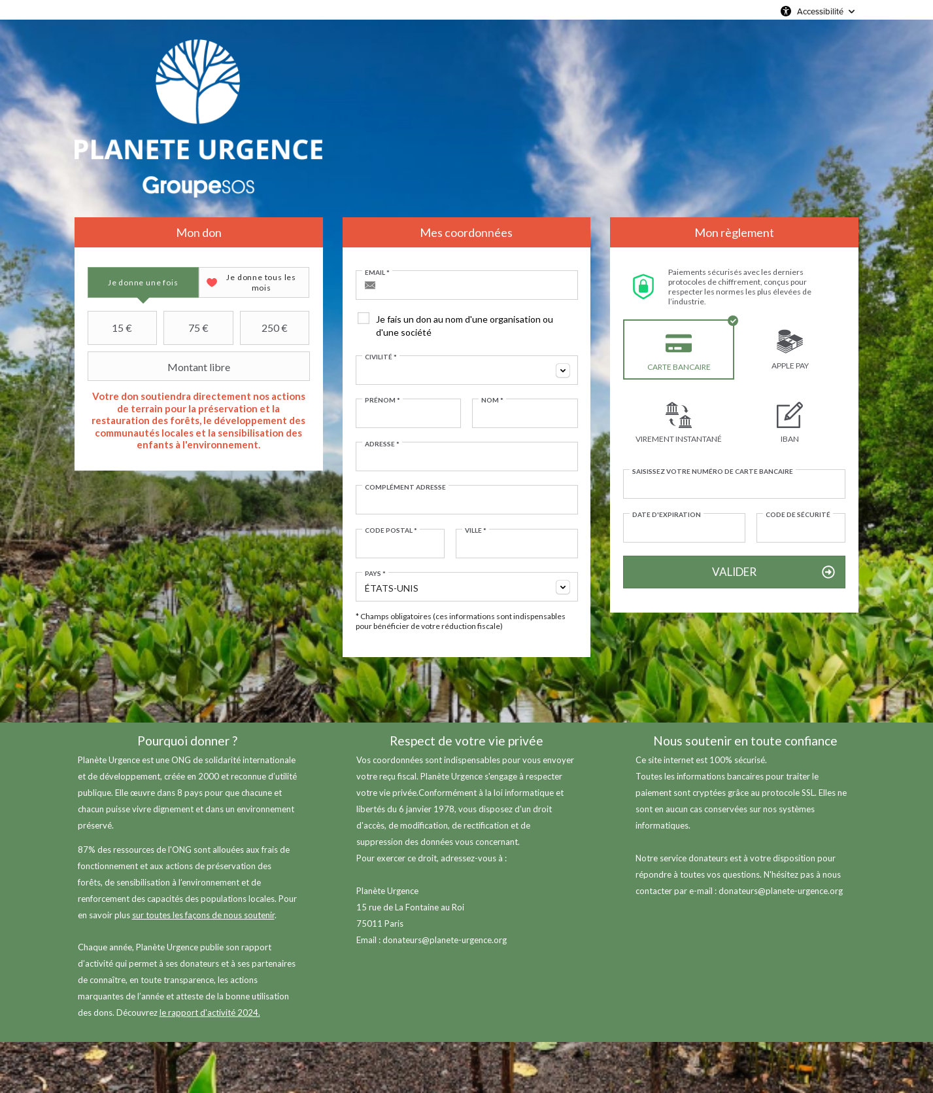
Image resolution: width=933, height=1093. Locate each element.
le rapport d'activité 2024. (210, 1012)
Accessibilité (820, 11)
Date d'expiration (666, 514)
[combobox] (467, 370)
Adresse (382, 444)
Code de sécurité (798, 514)
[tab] (143, 282)
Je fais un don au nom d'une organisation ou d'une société (464, 326)
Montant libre (160, 366)
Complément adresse (405, 487)
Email (377, 272)
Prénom (382, 400)
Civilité (381, 357)
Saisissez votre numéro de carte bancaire (712, 471)
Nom (492, 400)
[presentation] (143, 282)
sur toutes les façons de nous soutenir (203, 915)
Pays (375, 573)
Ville (475, 530)
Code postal (391, 530)
